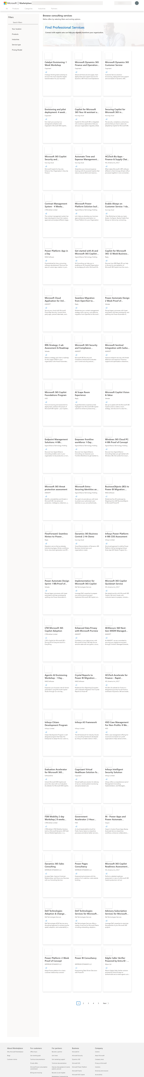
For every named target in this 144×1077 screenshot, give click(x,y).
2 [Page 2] (83, 1003)
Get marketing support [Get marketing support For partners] (58, 1059)
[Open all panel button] (6, 8)
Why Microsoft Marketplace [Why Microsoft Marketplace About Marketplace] (15, 1052)
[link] (57, 73)
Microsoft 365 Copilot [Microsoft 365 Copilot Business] (78, 1074)
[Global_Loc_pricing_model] (9, 49)
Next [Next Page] (104, 1003)
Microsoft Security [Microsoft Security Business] (77, 1055)
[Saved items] (109, 3)
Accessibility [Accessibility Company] (98, 1074)
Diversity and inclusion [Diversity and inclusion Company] (101, 1071)
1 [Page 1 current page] (78, 1003)
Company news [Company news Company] (99, 1059)
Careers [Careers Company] (97, 1052)
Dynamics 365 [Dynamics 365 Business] (76, 1059)
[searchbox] (25, 22)
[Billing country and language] (123, 3)
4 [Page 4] (93, 1003)
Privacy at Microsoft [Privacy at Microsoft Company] (101, 1063)
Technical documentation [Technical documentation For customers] (37, 1059)
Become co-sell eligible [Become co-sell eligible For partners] (58, 1073)
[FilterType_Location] (9, 28)
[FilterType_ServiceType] (9, 44)
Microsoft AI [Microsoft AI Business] (75, 1052)
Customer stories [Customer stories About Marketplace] (12, 1059)
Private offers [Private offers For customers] (34, 1063)
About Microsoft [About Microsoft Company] (99, 1055)
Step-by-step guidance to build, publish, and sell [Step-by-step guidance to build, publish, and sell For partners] (61, 1068)
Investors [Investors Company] (97, 1067)
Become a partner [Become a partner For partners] (57, 1052)
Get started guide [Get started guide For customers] (35, 1055)
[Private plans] (112, 3)
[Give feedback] (104, 3)
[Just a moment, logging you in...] (136, 3)
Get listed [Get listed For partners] (55, 1055)
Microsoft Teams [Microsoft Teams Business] (77, 1071)
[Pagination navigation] (93, 1005)
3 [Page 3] (88, 1003)
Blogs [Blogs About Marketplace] (8, 1055)
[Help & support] (107, 3)
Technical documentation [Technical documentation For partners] (59, 1063)
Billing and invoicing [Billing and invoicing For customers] (36, 1073)
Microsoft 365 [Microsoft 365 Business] (76, 1063)
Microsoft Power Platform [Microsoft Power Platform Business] (79, 1067)
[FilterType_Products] (9, 34)
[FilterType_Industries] (9, 39)
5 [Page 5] (98, 1003)
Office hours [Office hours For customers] (33, 1052)
